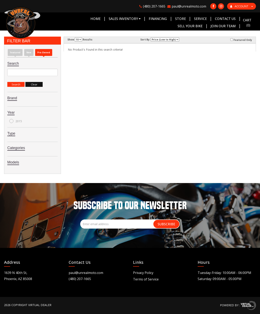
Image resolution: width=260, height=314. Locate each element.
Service (200, 18)
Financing (158, 18)
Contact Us (225, 18)
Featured (15, 52)
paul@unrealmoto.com (86, 272)
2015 (15, 121)
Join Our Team (223, 26)
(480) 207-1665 (80, 279)
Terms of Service (146, 279)
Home (95, 18)
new (28, 52)
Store (180, 18)
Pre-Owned (43, 52)
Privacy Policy (143, 272)
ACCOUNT (241, 6)
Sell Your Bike (190, 26)
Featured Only (241, 39)
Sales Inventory (125, 18)
